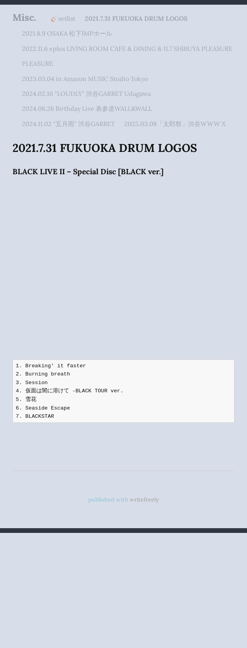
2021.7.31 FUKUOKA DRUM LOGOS (136, 18)
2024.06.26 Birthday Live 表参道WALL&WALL (87, 108)
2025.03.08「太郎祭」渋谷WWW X (175, 124)
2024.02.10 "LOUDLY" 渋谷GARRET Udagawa (86, 93)
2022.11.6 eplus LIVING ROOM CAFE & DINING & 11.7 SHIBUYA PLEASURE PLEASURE (127, 56)
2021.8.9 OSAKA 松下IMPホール (67, 33)
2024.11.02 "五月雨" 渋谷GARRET (68, 124)
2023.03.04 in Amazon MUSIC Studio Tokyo (85, 79)
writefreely (144, 499)
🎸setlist (62, 18)
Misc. (24, 17)
